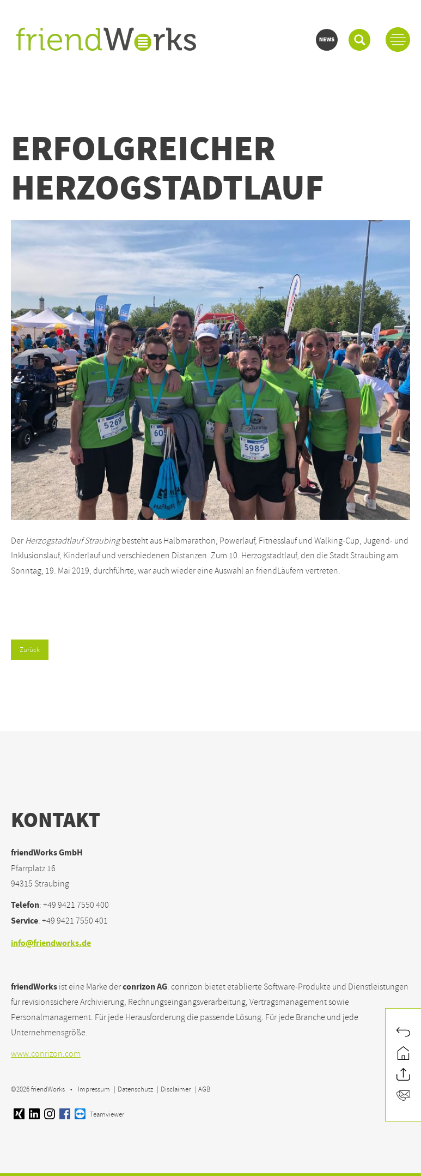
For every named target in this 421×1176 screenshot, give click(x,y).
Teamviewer (99, 1114)
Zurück (30, 650)
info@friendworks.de (51, 944)
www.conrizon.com (46, 1053)
